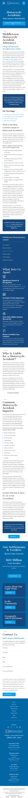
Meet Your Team (14, 706)
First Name (5, 647)
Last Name (5, 652)
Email (4, 661)
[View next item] (19, 571)
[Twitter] (14, 727)
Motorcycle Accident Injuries (10, 118)
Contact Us (14, 717)
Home (14, 702)
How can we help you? (8, 671)
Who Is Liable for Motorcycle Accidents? (13, 116)
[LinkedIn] (17, 727)
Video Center (14, 713)
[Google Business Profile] (8, 727)
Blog (14, 715)
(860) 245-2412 (14, 738)
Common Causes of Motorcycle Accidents (14, 114)
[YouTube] (20, 727)
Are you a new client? (8, 666)
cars (18, 66)
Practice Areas (14, 708)
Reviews (14, 711)
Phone (4, 657)
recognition (21, 286)
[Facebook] (11, 727)
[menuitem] (13, 245)
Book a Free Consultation (10, 120)
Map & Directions (14, 749)
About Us (14, 704)
